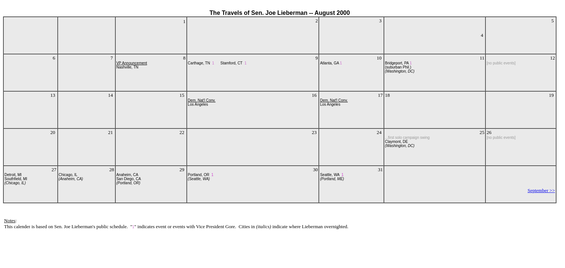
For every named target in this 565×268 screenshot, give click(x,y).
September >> (541, 190)
